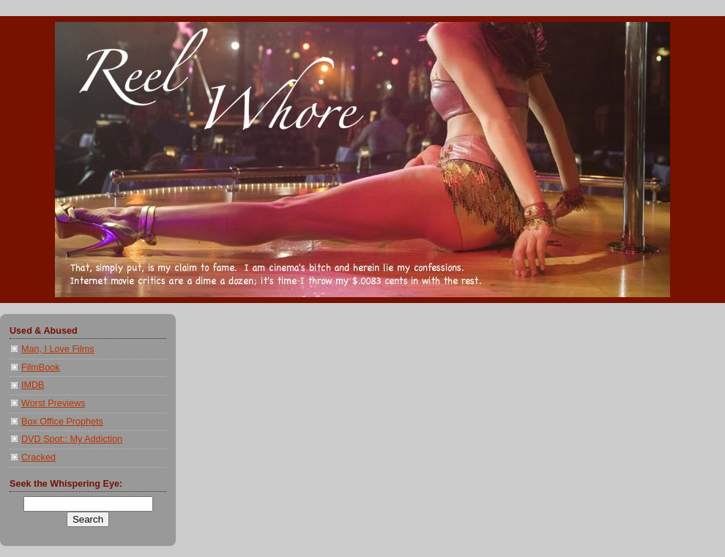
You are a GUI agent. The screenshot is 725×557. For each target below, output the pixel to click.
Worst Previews (53, 403)
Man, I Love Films (57, 349)
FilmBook (40, 367)
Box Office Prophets (62, 421)
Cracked (38, 457)
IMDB (33, 385)
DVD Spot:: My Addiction (71, 439)
